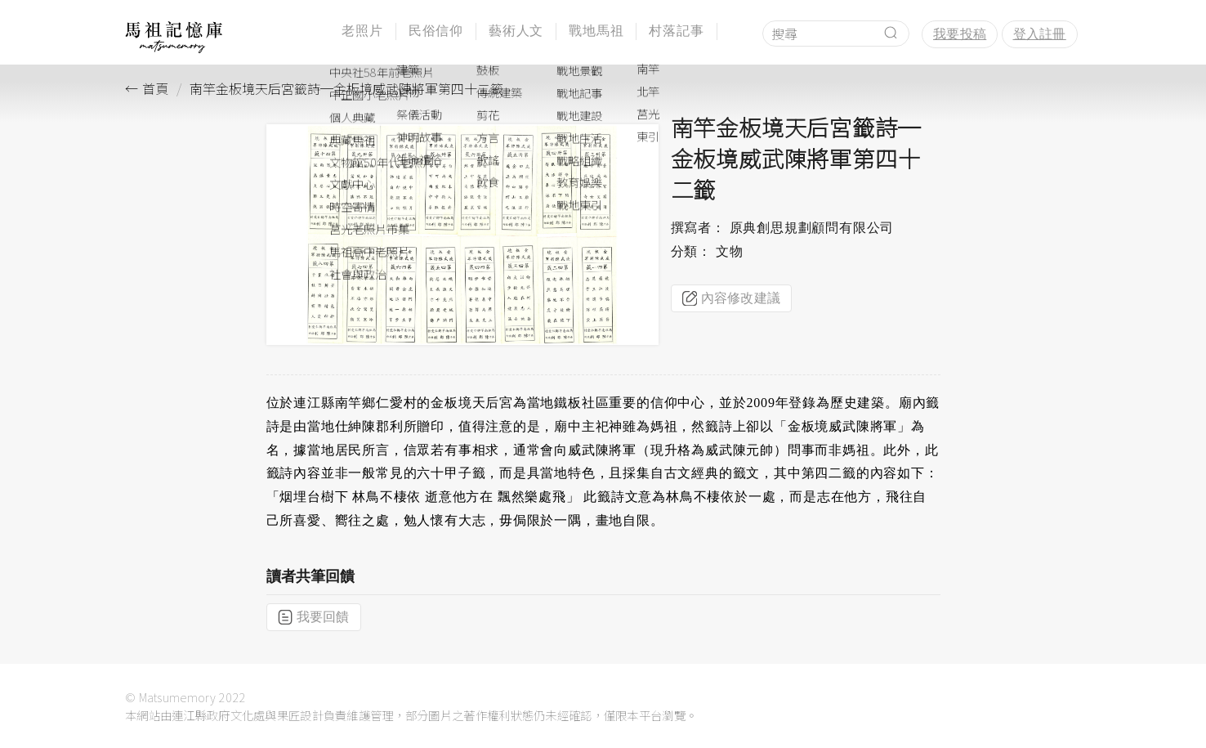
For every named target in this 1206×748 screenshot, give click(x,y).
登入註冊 (1039, 34)
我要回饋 (314, 617)
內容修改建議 (731, 298)
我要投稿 (959, 34)
